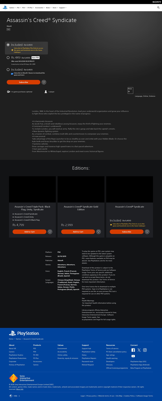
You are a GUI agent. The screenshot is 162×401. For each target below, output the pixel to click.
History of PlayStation (17, 365)
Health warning (111, 358)
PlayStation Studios (16, 355)
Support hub (86, 348)
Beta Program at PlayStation (140, 368)
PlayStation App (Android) (139, 365)
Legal (83, 396)
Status (84, 355)
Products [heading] (37, 345)
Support (62, 8)
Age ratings (110, 355)
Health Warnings (88, 301)
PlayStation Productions (17, 358)
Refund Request (88, 365)
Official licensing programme (117, 368)
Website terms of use (106, 396)
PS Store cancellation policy (116, 352)
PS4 (23, 8)
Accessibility (62, 352)
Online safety (62, 355)
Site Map (119, 396)
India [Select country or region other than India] (14, 396)
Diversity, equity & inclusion (68, 358)
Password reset (87, 361)
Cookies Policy (129, 396)
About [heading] (11, 345)
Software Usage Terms (144, 396)
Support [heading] (85, 345)
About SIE (12, 348)
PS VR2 (35, 355)
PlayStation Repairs (89, 358)
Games (11, 8)
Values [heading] (60, 345)
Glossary (109, 365)
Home (11, 339)
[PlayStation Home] (5, 8)
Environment (62, 348)
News (48, 8)
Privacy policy (92, 396)
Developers (110, 361)
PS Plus (30, 8)
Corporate (12, 361)
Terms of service (112, 348)
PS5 (18, 8)
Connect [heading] (134, 345)
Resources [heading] (110, 345)
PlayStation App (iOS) (138, 361)
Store (54, 8)
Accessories (39, 8)
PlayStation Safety (88, 352)
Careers (12, 352)
